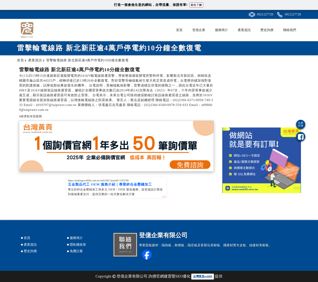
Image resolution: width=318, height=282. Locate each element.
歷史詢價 (266, 30)
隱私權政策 (78, 244)
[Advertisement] (261, 95)
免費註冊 (76, 251)
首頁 (179, 30)
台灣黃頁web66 (202, 276)
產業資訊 (244, 30)
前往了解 (196, 4)
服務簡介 (221, 30)
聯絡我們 (289, 30)
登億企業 (198, 30)
